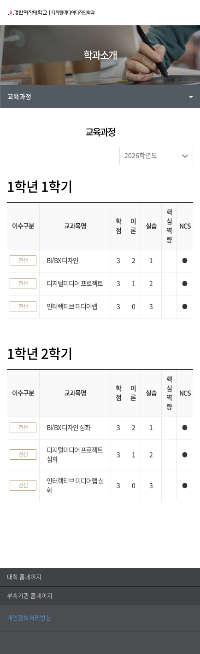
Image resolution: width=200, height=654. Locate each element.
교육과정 (19, 96)
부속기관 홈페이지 (30, 596)
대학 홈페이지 (24, 577)
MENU (188, 12)
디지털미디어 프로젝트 (75, 283)
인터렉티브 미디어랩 (72, 306)
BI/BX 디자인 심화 (68, 427)
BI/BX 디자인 (62, 260)
